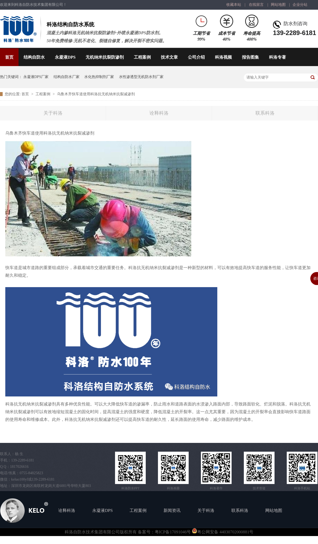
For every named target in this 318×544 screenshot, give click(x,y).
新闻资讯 (172, 510)
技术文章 (169, 57)
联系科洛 (265, 113)
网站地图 (278, 5)
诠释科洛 (159, 113)
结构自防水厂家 (67, 77)
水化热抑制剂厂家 (99, 77)
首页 (9, 57)
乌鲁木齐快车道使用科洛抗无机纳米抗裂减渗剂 (96, 94)
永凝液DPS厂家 (36, 77)
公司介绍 (196, 57)
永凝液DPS (65, 57)
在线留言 (256, 5)
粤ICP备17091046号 (173, 532)
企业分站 (300, 5)
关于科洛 (53, 113)
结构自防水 (34, 57)
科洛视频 (223, 57)
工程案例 (142, 57)
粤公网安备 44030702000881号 (222, 532)
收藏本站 (233, 5)
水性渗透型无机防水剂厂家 (141, 77)
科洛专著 (277, 57)
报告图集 (250, 57)
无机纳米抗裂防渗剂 (105, 57)
